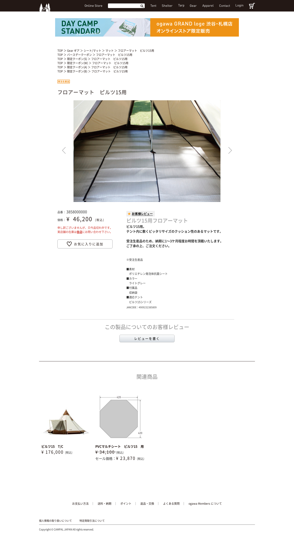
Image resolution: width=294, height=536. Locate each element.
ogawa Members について (205, 503)
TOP (60, 51)
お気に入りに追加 (88, 244)
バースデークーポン (80, 55)
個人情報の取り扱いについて (55, 521)
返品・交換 (147, 503)
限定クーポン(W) (78, 63)
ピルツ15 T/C (52, 446)
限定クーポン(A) (77, 67)
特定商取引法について (92, 521)
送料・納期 (104, 503)
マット (109, 51)
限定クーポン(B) (77, 71)
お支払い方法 (80, 503)
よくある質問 (171, 503)
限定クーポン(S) (77, 59)
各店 (79, 232)
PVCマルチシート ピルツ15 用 (119, 446)
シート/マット (93, 51)
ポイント (125, 503)
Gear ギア (73, 51)
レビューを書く (147, 338)
